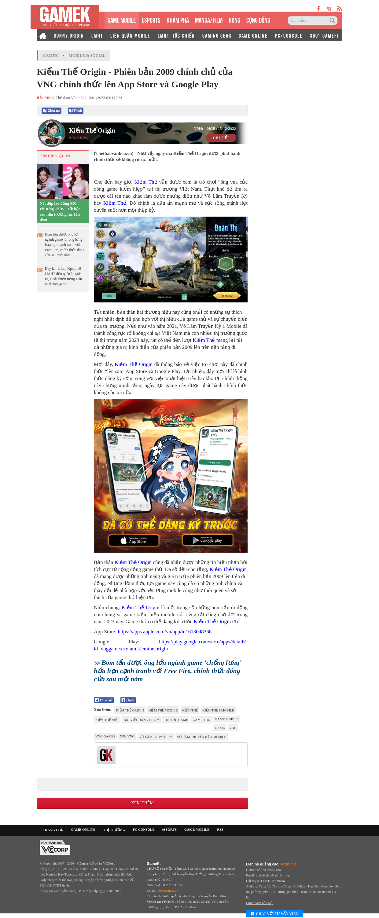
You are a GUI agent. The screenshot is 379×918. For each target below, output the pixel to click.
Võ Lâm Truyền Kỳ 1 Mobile (201, 737)
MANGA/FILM (209, 19)
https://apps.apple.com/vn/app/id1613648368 (164, 632)
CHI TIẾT (221, 138)
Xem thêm (142, 803)
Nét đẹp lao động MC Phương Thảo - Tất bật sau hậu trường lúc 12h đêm (60, 211)
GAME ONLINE (253, 35)
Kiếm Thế (145, 182)
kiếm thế (190, 710)
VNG (233, 728)
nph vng (127, 736)
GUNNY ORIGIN (69, 35)
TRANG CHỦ (53, 830)
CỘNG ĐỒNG (258, 19)
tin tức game (176, 720)
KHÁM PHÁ (178, 19)
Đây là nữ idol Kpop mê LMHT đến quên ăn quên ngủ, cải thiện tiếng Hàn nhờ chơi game (64, 276)
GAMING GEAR (216, 35)
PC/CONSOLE (289, 35)
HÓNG (234, 19)
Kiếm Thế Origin (92, 130)
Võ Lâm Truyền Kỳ (155, 737)
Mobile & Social (87, 55)
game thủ (201, 720)
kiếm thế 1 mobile (218, 710)
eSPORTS (151, 19)
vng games (105, 736)
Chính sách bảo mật (259, 903)
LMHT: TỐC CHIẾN (176, 35)
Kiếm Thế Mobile (163, 710)
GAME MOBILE (122, 19)
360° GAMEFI (324, 35)
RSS (220, 829)
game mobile (226, 719)
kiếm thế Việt (107, 720)
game (220, 728)
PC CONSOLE (144, 829)
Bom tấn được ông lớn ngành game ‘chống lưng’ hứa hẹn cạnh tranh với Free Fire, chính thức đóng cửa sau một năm (64, 244)
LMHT (97, 35)
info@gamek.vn (167, 890)
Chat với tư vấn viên (274, 914)
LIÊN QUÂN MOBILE (130, 35)
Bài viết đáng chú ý (141, 720)
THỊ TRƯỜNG (114, 830)
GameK (50, 55)
